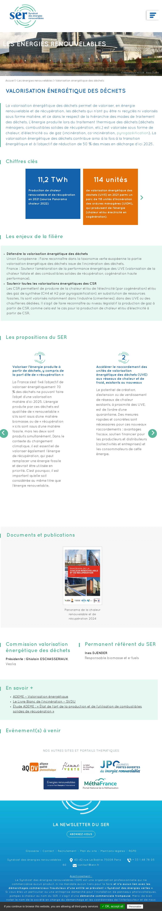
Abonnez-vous (81, 834)
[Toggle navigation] (153, 15)
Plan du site (88, 851)
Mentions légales (113, 851)
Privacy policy (153, 906)
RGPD (132, 851)
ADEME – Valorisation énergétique (40, 696)
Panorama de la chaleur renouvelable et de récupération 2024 (83, 614)
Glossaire (32, 851)
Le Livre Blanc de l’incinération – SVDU (44, 701)
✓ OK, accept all (112, 906)
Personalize (135, 906)
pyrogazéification (133, 133)
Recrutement (67, 851)
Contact (48, 851)
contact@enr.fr (85, 865)
